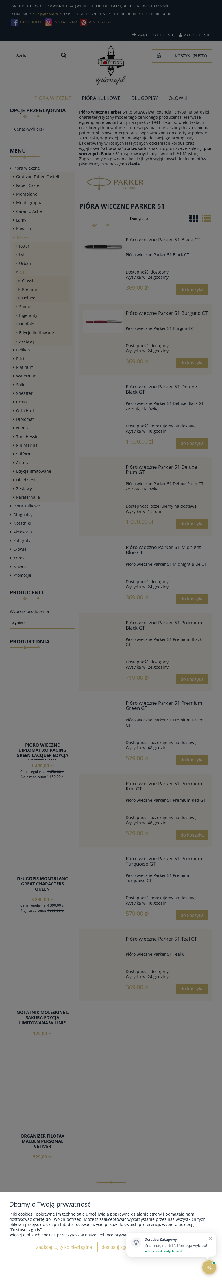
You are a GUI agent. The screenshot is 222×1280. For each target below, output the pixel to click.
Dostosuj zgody (117, 1247)
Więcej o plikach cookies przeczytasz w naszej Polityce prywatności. (74, 1235)
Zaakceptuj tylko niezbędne (64, 1247)
